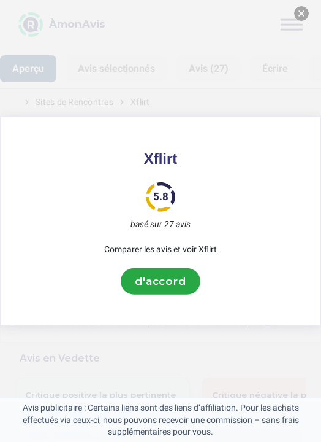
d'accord (160, 281)
